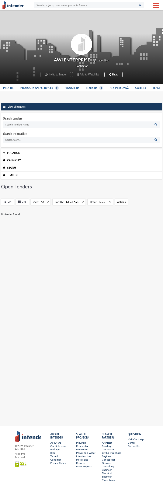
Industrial (81, 442)
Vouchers (72, 87)
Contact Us (134, 446)
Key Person (119, 87)
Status (11, 167)
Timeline (13, 175)
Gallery (140, 87)
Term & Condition (56, 458)
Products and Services (39, 87)
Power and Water (85, 452)
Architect (107, 442)
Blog (52, 452)
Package (54, 449)
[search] (81, 124)
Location (13, 153)
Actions (121, 201)
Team (156, 87)
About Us (55, 442)
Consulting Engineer (108, 468)
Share (113, 74)
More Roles (108, 480)
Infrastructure (83, 456)
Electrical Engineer (107, 475)
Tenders (94, 87)
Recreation (82, 449)
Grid (22, 201)
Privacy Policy (58, 463)
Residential (82, 446)
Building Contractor (108, 447)
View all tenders (16, 106)
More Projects (84, 466)
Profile (8, 87)
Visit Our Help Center (136, 441)
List (7, 201)
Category (14, 160)
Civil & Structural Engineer (111, 454)
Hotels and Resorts (82, 461)
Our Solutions (58, 446)
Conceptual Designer (108, 461)
